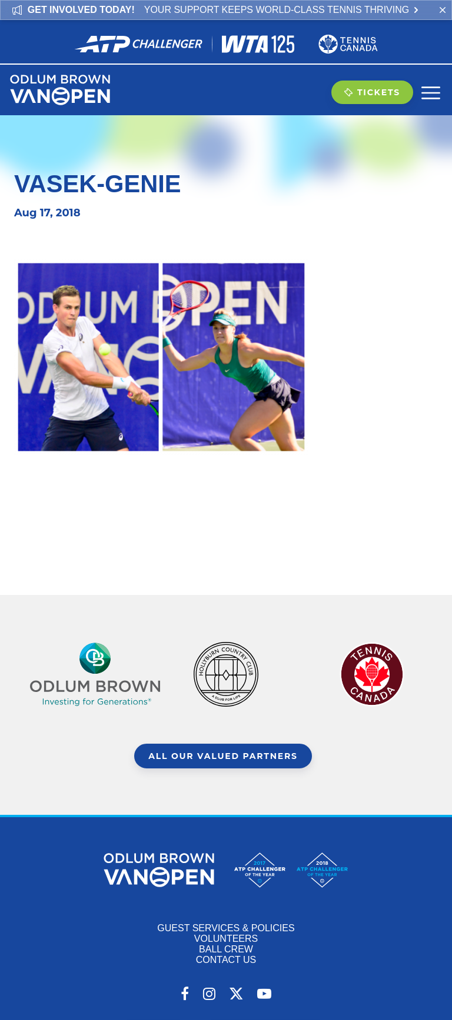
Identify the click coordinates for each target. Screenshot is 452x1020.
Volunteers (226, 939)
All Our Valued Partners (223, 756)
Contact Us (226, 960)
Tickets (372, 92)
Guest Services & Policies (225, 928)
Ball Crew (226, 949)
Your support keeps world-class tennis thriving (282, 10)
